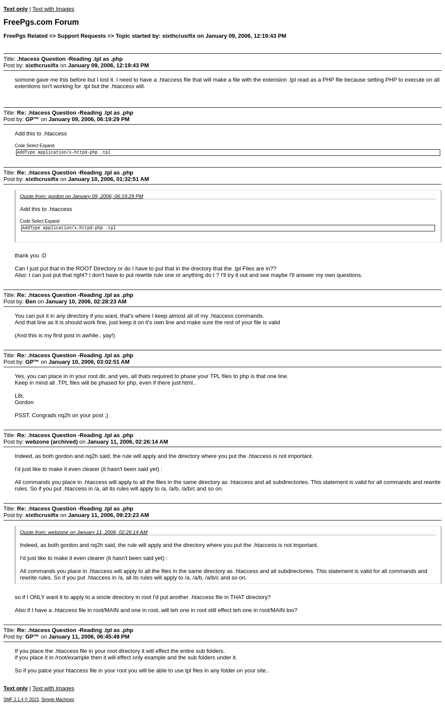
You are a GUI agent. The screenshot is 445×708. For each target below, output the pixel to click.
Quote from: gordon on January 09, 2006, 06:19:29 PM (81, 197)
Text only (15, 9)
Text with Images (53, 9)
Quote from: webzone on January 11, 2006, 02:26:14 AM (83, 534)
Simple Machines (57, 702)
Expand (46, 145)
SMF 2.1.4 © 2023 (21, 702)
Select (32, 145)
